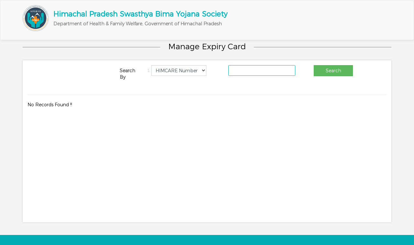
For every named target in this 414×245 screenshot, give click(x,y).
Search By (127, 74)
